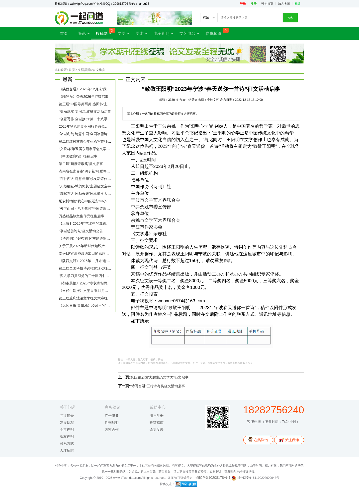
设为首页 (267, 3)
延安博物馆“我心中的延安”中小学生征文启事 (93, 201)
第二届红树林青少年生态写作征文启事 (88, 141)
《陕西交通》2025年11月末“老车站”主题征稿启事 (97, 261)
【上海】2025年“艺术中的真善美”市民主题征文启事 (99, 223)
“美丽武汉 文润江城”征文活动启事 (85, 111)
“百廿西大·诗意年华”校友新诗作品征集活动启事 (95, 179)
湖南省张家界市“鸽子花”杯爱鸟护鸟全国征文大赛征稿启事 (103, 171)
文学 (124, 33)
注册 (254, 3)
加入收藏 (284, 3)
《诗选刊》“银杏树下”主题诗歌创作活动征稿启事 (96, 238)
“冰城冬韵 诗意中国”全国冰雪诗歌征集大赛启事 (95, 134)
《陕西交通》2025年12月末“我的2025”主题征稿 (96, 89)
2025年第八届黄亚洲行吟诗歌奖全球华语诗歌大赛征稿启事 (104, 126)
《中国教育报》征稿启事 (78, 156)
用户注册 (157, 416)
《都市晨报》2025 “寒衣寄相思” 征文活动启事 (94, 283)
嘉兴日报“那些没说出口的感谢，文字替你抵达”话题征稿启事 (105, 253)
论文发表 (157, 430)
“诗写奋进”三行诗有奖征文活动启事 (157, 386)
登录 (243, 3)
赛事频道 (215, 32)
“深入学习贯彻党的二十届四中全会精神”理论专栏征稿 (100, 276)
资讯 (84, 33)
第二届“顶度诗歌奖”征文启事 (81, 164)
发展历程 (67, 423)
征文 (143, 160)
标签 (298, 3)
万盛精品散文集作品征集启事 (81, 216)
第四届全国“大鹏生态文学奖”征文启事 (159, 377)
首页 (64, 33)
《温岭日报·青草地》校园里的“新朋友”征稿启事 (95, 306)
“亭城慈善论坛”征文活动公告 (81, 231)
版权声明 (67, 436)
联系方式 (67, 443)
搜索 (290, 18)
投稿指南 (157, 423)
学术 (142, 33)
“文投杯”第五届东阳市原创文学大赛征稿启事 (93, 149)
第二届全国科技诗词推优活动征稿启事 (88, 268)
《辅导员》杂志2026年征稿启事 (83, 97)
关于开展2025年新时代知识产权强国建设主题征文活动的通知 (106, 246)
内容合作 (112, 430)
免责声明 (67, 430)
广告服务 (112, 416)
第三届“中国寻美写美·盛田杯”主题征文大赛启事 (95, 104)
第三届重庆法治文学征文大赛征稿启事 (88, 298)
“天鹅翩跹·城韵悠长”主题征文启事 (85, 186)
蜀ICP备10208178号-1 (212, 478)
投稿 (227, 261)
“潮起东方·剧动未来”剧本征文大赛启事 (88, 194)
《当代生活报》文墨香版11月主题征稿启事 (92, 291)
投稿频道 (85, 70)
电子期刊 (164, 33)
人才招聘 (67, 450)
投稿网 (104, 32)
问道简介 (67, 416)
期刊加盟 (112, 423)
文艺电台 (190, 33)
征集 (143, 153)
